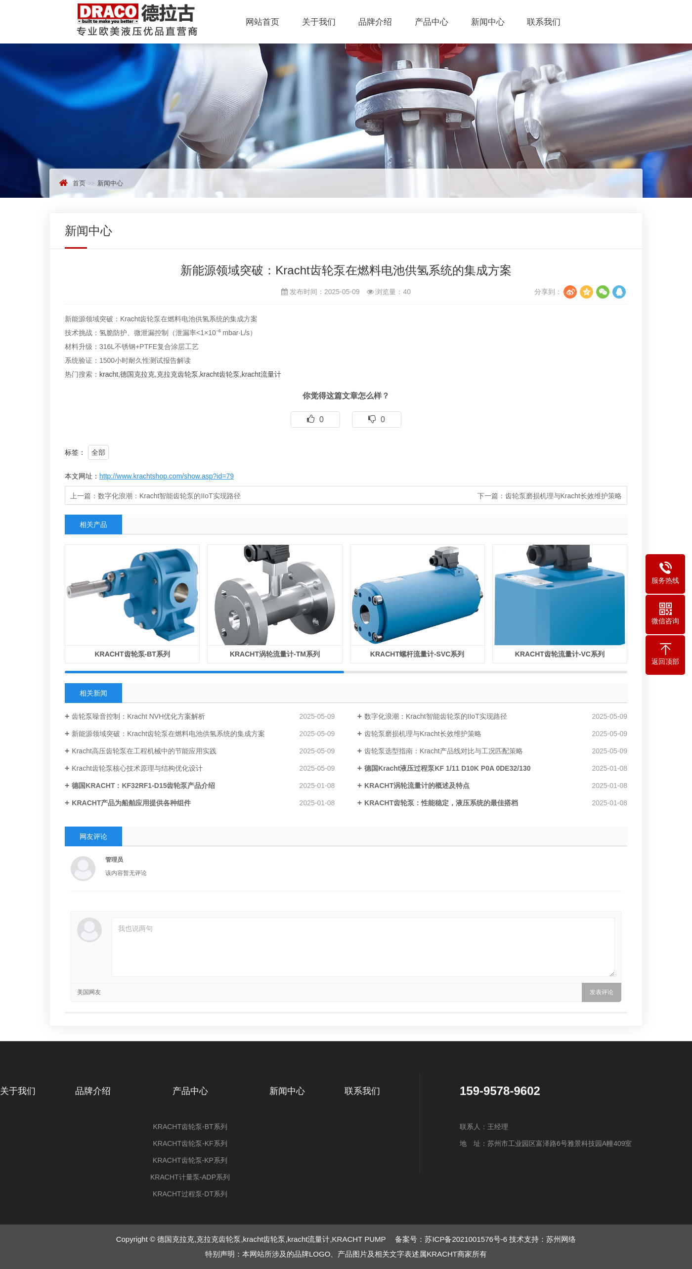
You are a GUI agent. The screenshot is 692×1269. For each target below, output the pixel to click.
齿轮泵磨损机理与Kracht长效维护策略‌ (563, 496)
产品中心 (431, 22)
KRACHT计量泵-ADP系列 (190, 1177)
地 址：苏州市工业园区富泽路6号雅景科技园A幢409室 (546, 1143)
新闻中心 (488, 22)
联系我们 (544, 22)
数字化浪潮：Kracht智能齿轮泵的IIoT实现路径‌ (169, 496)
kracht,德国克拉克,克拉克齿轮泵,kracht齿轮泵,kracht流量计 (190, 374)
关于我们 (319, 22)
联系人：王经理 (484, 1127)
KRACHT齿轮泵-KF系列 (190, 1143)
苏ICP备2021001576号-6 (466, 1239)
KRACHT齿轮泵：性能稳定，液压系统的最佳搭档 (441, 803)
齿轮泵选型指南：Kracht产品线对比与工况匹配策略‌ (443, 751)
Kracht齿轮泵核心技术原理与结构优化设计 (137, 768)
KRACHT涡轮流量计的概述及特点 (417, 785)
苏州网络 (561, 1239)
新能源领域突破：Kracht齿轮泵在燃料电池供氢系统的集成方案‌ (168, 734)
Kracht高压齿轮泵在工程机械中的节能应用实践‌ (144, 751)
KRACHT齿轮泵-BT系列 (190, 1127)
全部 (98, 452)
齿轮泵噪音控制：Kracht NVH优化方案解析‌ (138, 716)
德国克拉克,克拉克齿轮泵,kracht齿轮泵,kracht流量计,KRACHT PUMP (155, 19)
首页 (79, 183)
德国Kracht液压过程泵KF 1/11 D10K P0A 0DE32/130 (447, 768)
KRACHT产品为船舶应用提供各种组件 (131, 803)
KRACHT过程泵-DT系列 (190, 1194)
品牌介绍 (375, 22)
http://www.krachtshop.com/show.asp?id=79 (166, 476)
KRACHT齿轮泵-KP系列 (190, 1160)
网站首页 (262, 22)
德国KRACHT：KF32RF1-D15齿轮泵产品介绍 (143, 785)
